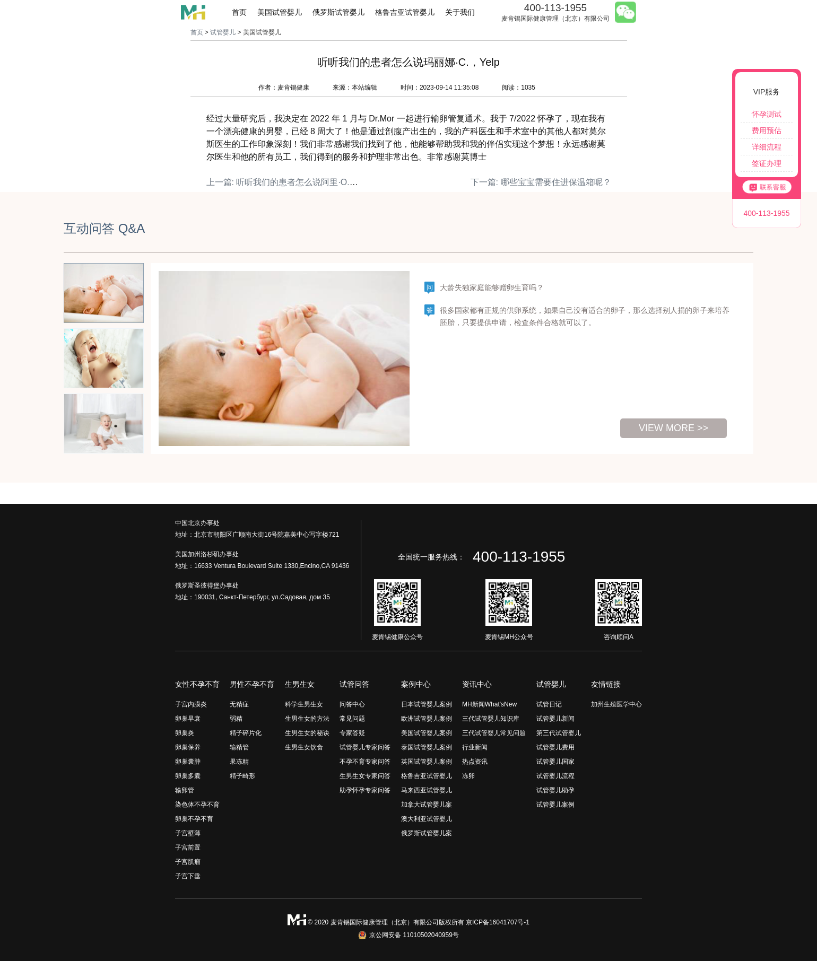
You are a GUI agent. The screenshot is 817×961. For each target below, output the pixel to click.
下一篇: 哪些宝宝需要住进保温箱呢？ (541, 182)
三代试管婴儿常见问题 (494, 733)
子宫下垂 (188, 876)
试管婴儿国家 (555, 761)
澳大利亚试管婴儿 (426, 819)
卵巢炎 (184, 733)
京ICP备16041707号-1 (497, 922)
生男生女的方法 (307, 718)
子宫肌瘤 (188, 862)
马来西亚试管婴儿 (426, 790)
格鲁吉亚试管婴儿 (404, 12)
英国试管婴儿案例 (426, 761)
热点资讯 (475, 761)
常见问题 (352, 718)
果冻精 (239, 761)
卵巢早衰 (188, 718)
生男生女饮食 (304, 747)
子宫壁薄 (188, 833)
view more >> (673, 428)
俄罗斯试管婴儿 (338, 12)
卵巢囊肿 (188, 761)
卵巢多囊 (188, 776)
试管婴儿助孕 (555, 790)
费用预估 (766, 130)
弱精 (236, 718)
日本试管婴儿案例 (426, 704)
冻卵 (468, 776)
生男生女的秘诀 (307, 733)
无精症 (239, 704)
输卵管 (184, 790)
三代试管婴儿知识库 (490, 718)
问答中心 (352, 704)
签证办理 (766, 163)
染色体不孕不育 (197, 804)
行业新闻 (475, 747)
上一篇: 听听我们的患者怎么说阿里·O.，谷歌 (290, 182)
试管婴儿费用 (555, 747)
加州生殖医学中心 (616, 704)
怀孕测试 (766, 114)
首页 (239, 12)
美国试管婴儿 (279, 12)
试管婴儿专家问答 (365, 747)
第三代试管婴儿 (558, 733)
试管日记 (549, 704)
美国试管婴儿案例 (426, 733)
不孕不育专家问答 (365, 761)
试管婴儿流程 (555, 776)
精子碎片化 (246, 733)
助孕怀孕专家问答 (365, 790)
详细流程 (766, 147)
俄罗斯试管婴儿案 (426, 833)
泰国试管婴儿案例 (426, 747)
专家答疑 (352, 733)
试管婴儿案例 (555, 804)
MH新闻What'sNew (489, 704)
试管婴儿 (223, 32)
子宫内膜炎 (191, 704)
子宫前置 (188, 847)
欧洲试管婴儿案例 (426, 718)
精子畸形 (242, 776)
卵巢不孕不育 (194, 819)
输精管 (239, 747)
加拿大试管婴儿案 (426, 804)
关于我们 (460, 12)
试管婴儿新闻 (555, 718)
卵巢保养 (188, 747)
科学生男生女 (304, 704)
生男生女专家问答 (365, 776)
